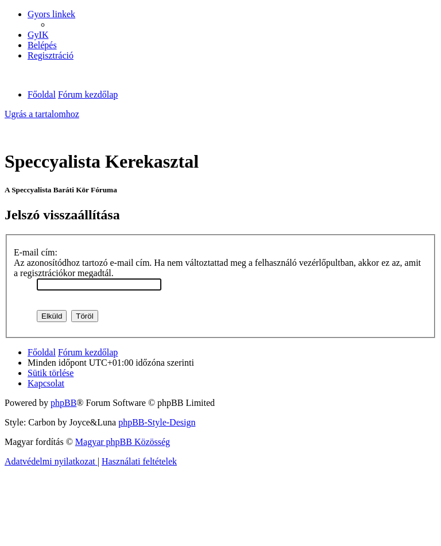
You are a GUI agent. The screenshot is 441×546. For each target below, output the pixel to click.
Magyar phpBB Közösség (122, 442)
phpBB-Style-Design (156, 422)
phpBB (63, 403)
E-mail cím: (35, 252)
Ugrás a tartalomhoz (42, 114)
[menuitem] (38, 35)
